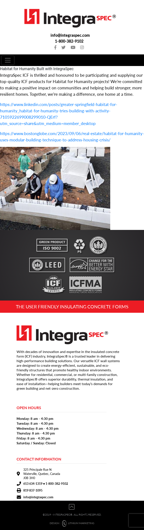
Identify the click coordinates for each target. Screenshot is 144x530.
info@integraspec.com (70, 35)
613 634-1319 (32, 483)
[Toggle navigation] (7, 60)
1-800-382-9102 (69, 41)
